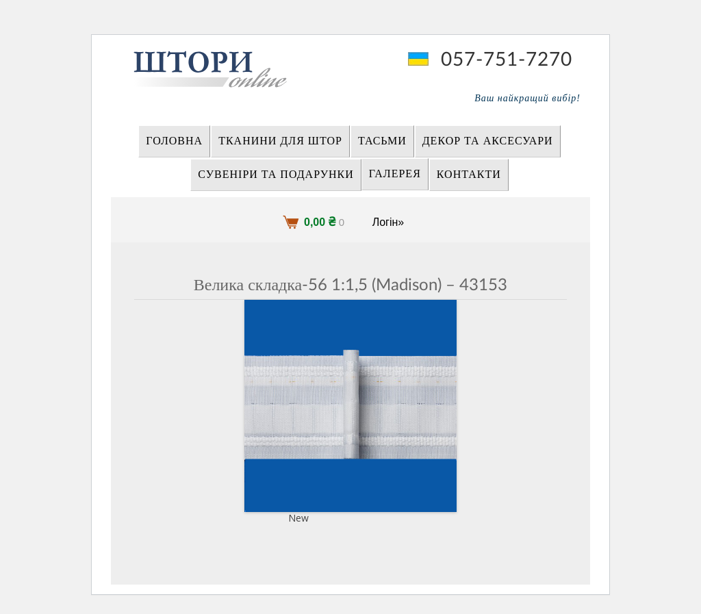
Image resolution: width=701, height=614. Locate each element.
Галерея (395, 173)
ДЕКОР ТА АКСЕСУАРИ (487, 141)
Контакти (469, 174)
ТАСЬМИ (382, 141)
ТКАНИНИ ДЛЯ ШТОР (280, 141)
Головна (174, 141)
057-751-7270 (506, 59)
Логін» (388, 222)
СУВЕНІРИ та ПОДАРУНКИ (276, 174)
